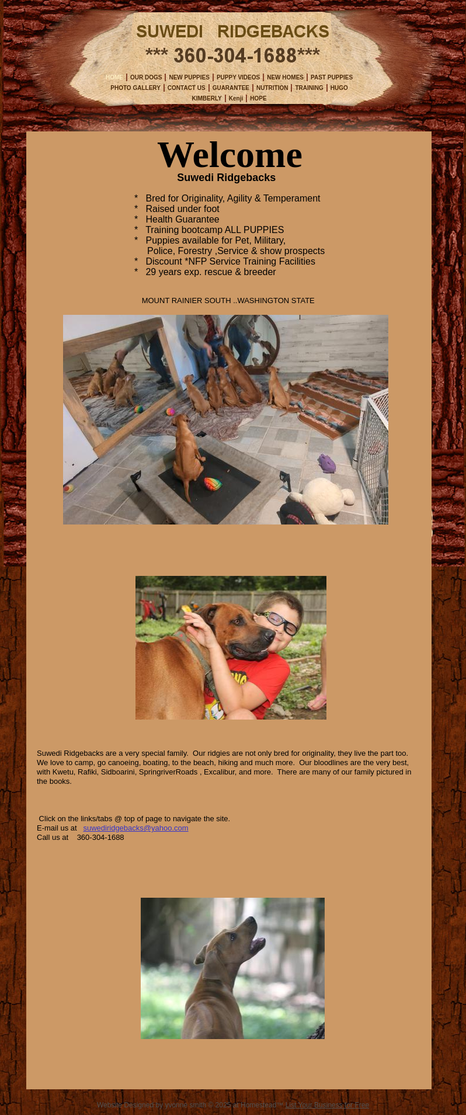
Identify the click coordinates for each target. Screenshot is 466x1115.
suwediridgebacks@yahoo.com (135, 828)
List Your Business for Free (327, 1105)
